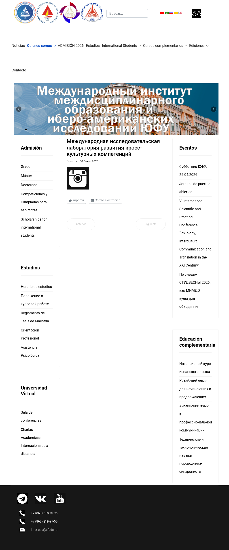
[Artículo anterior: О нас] (81, 224)
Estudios (93, 46)
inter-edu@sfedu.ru (44, 529)
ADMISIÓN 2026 (71, 46)
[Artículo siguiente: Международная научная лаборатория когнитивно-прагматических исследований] (151, 224)
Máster (26, 176)
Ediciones (197, 46)
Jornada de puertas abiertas (194, 188)
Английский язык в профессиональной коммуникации (195, 418)
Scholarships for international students (34, 227)
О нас (70, 161)
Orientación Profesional (30, 334)
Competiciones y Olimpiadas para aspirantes (34, 202)
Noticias (18, 46)
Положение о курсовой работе (35, 300)
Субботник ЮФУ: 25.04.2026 (193, 171)
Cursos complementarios (163, 46)
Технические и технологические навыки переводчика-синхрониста (193, 455)
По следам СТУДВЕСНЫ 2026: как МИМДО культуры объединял (195, 290)
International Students (119, 46)
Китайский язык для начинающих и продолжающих (195, 389)
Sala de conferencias (31, 416)
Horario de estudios (36, 287)
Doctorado (29, 185)
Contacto (19, 70)
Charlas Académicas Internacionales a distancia (34, 441)
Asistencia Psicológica (30, 351)
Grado (25, 167)
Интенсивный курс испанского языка (195, 368)
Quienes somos (39, 46)
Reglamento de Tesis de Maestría (35, 317)
